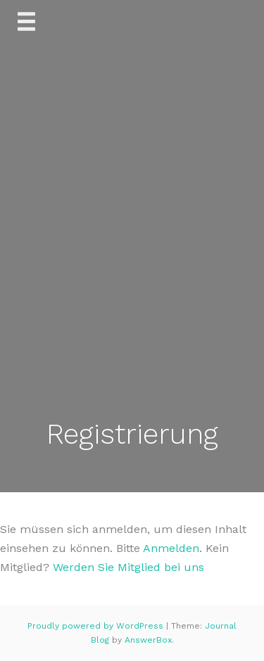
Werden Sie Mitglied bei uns (128, 567)
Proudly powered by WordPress (96, 626)
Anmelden (171, 548)
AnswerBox (148, 640)
